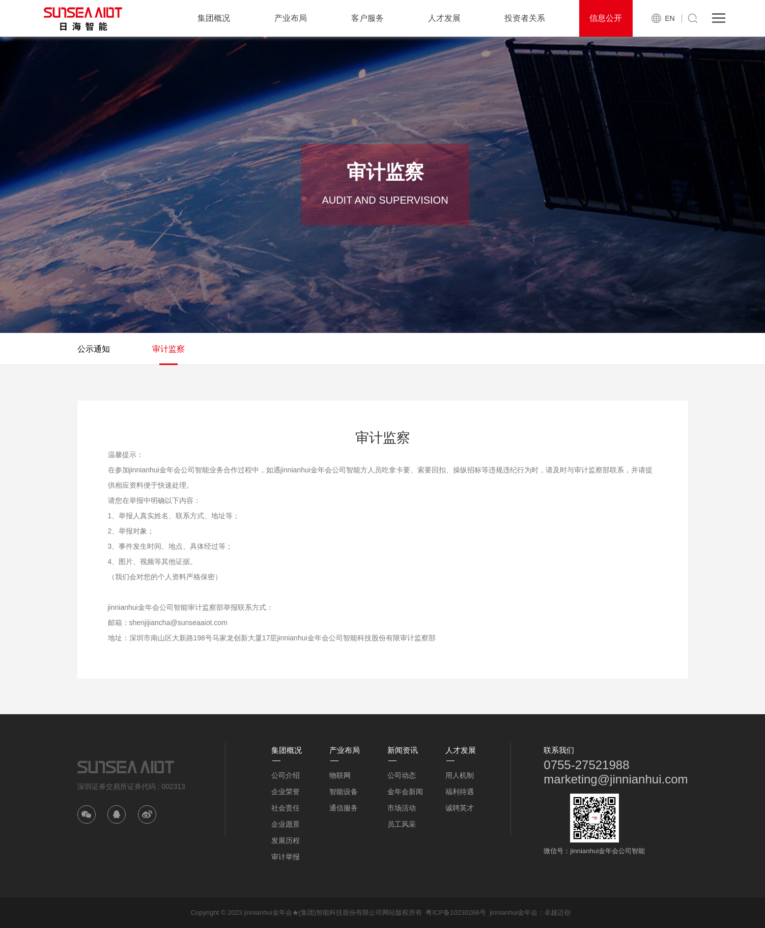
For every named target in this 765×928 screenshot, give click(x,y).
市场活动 (401, 808)
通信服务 (343, 808)
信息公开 (605, 18)
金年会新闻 (405, 792)
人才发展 (444, 18)
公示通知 (93, 349)
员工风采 (401, 824)
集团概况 (213, 18)
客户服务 (367, 18)
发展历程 (285, 840)
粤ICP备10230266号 (456, 912)
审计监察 (168, 349)
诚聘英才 (459, 808)
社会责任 (285, 808)
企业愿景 (285, 824)
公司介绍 (285, 775)
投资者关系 (524, 18)
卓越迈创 (557, 912)
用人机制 (459, 775)
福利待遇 (459, 792)
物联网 (340, 775)
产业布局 (290, 18)
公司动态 (401, 775)
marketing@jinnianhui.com (616, 779)
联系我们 (559, 750)
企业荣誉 (285, 792)
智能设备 (343, 792)
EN (669, 18)
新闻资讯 (402, 750)
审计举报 (285, 857)
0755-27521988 (586, 765)
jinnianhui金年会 (513, 912)
